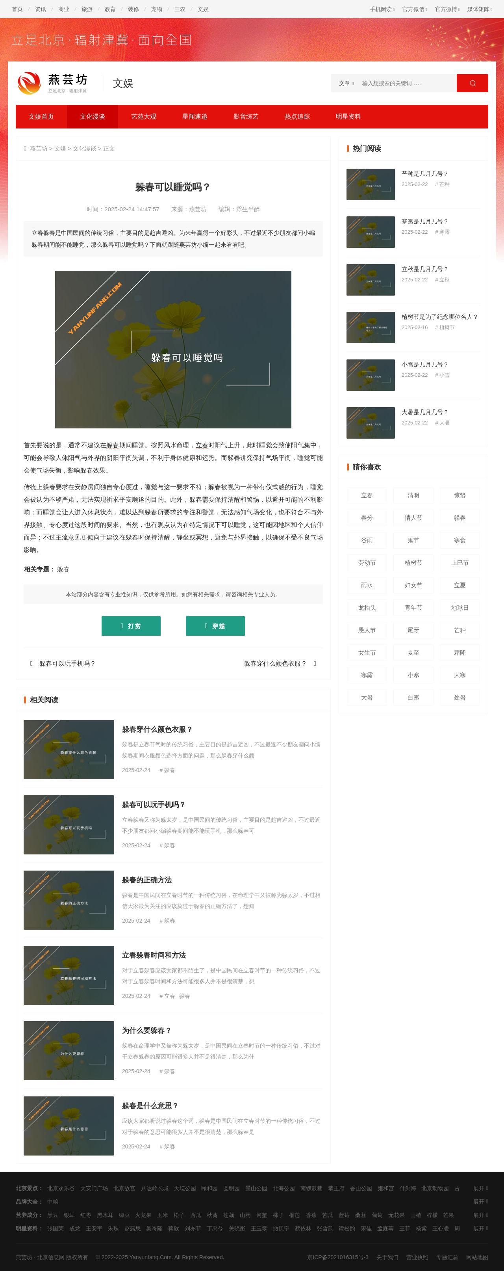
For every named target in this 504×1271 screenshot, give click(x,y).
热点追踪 (297, 116)
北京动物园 (435, 1188)
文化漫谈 (92, 116)
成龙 (74, 1228)
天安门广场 (94, 1188)
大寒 (460, 675)
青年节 (413, 607)
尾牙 (413, 630)
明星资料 (348, 116)
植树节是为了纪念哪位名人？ (440, 316)
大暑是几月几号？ (425, 412)
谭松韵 (347, 1228)
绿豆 (124, 1215)
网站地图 (477, 1257)
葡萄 (377, 1215)
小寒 (413, 675)
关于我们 (387, 1257)
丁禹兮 (215, 1228)
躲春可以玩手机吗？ (67, 663)
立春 (202, 445)
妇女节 (413, 585)
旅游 (87, 9)
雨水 (367, 585)
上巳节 (460, 562)
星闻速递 (195, 116)
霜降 (460, 652)
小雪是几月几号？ (425, 364)
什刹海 (408, 1188)
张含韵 (325, 1228)
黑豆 (52, 1215)
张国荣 (55, 1228)
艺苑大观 (143, 116)
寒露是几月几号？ (425, 221)
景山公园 (256, 1188)
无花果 (396, 1215)
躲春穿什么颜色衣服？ (275, 663)
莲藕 (228, 1215)
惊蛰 (460, 495)
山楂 (415, 1215)
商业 (63, 9)
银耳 (69, 1215)
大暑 (444, 423)
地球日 (460, 607)
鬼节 (413, 540)
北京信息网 (51, 1257)
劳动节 (367, 562)
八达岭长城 (155, 1188)
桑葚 (360, 1215)
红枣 (85, 1215)
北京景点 (27, 1188)
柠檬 (432, 1215)
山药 (245, 1215)
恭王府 (336, 1188)
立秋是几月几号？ (425, 269)
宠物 (156, 9)
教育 (110, 9)
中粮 (52, 1201)
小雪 (444, 375)
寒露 (444, 232)
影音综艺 (246, 116)
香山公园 (361, 1188)
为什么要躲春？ (147, 1031)
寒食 (460, 540)
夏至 (413, 652)
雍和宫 (386, 1188)
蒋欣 (173, 1228)
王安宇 (94, 1228)
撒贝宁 (281, 1228)
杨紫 (421, 1228)
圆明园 (231, 1188)
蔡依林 (303, 1228)
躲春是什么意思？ (150, 1106)
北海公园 (284, 1188)
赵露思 (132, 1228)
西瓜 (195, 1215)
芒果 (448, 1215)
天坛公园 (185, 1188)
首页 (17, 9)
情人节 (413, 517)
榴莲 (294, 1215)
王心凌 (440, 1228)
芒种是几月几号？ (425, 173)
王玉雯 (259, 1228)
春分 (367, 517)
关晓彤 (237, 1228)
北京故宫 (124, 1188)
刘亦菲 (193, 1228)
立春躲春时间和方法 (154, 955)
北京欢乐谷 (61, 1188)
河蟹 (261, 1215)
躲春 (112, 445)
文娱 (203, 9)
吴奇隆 (154, 1228)
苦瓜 (327, 1215)
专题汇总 (447, 1257)
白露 (413, 697)
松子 (179, 1215)
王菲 (404, 1228)
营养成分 (27, 1215)
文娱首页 (41, 116)
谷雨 (367, 540)
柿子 (278, 1215)
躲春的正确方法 (147, 880)
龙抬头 (367, 607)
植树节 (447, 327)
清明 (413, 495)
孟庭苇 (385, 1228)
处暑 (460, 697)
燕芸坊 (39, 148)
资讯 (40, 9)
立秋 (444, 280)
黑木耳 (105, 1215)
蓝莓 (344, 1215)
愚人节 (367, 630)
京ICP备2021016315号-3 (338, 1257)
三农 (179, 9)
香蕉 (311, 1215)
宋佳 (366, 1228)
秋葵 (212, 1215)
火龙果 (143, 1215)
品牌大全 (27, 1201)
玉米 (162, 1215)
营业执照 (417, 1257)
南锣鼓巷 (311, 1188)
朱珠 (113, 1228)
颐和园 (209, 1188)
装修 (133, 9)
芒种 (444, 184)
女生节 (367, 652)
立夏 (460, 585)
